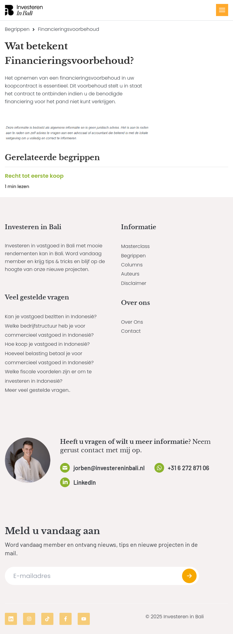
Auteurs (130, 273)
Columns (132, 264)
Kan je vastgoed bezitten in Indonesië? (51, 316)
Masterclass (135, 246)
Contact (131, 331)
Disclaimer (133, 283)
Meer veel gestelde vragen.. (37, 390)
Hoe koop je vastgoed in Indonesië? (47, 344)
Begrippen (17, 29)
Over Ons (132, 322)
